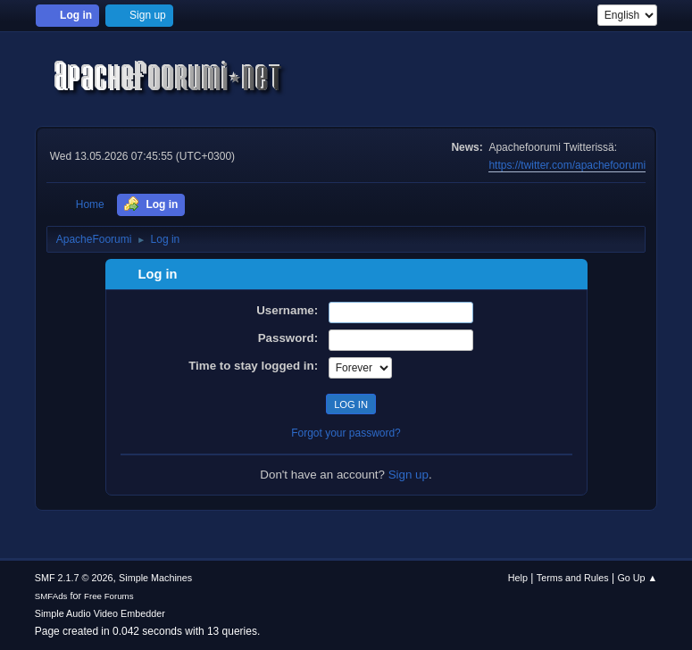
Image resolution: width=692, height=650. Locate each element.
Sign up (408, 474)
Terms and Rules (573, 577)
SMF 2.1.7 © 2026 (74, 577)
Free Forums (109, 596)
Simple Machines (155, 577)
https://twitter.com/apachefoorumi (567, 165)
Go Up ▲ (637, 577)
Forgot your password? (346, 433)
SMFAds (51, 596)
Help (518, 577)
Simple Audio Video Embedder (100, 613)
